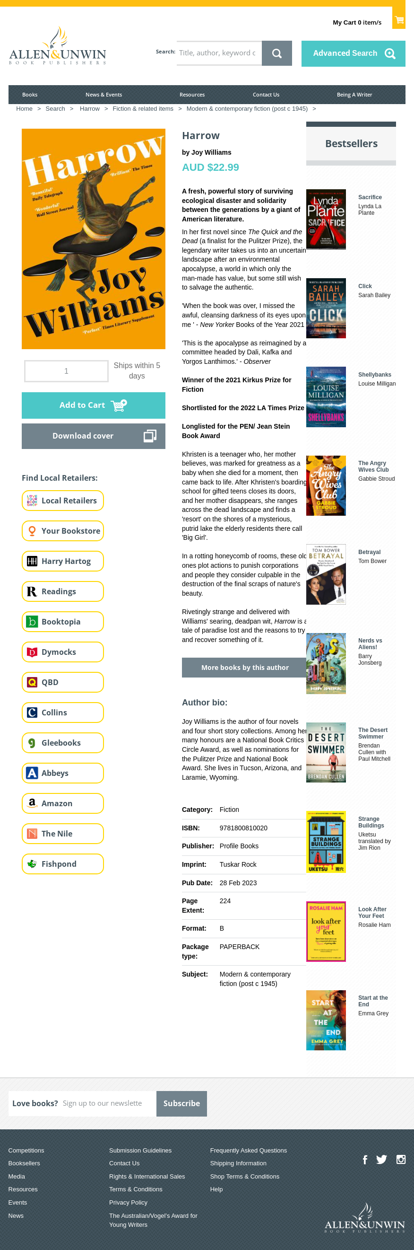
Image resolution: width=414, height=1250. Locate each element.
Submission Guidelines (140, 1150)
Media (17, 1176)
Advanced (345, 53)
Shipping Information (238, 1163)
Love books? (35, 1103)
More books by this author (245, 667)
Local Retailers (69, 500)
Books (29, 94)
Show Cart (399, 17)
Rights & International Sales (147, 1176)
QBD (50, 682)
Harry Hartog (66, 561)
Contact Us (266, 94)
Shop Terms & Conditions (244, 1176)
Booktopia (61, 621)
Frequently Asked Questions (248, 1150)
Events (18, 1202)
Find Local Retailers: (60, 478)
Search (165, 51)
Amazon (57, 803)
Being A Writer (354, 94)
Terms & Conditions (136, 1189)
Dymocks (59, 652)
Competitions (26, 1150)
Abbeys (55, 773)
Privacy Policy (128, 1202)
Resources (192, 94)
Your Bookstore (71, 531)
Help (216, 1189)
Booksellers (24, 1163)
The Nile (57, 833)
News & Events (104, 94)
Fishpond (59, 864)
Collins (54, 712)
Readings (59, 591)
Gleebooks (61, 743)
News (16, 1215)
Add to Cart (82, 404)
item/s (357, 22)
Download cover (82, 436)
